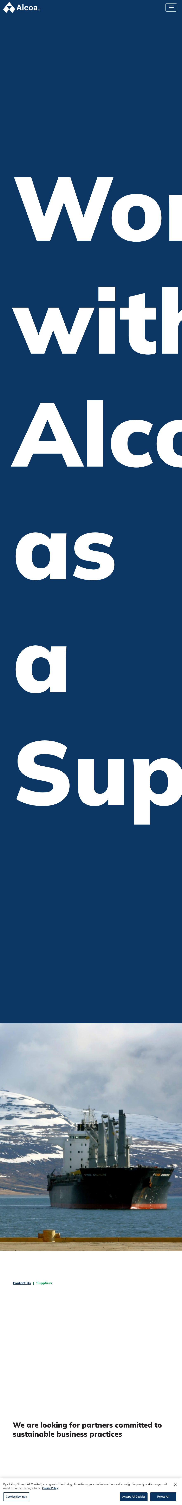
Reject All (163, 1498)
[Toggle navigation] (171, 7)
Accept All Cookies (133, 1498)
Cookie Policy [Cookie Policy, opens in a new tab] (50, 1490)
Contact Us (22, 1283)
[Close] (175, 1486)
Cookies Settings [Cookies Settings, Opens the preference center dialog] (16, 1498)
